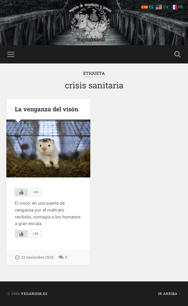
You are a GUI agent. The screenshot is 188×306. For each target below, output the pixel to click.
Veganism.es (34, 293)
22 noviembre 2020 (37, 257)
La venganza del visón (46, 109)
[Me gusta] (21, 192)
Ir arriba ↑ (169, 293)
